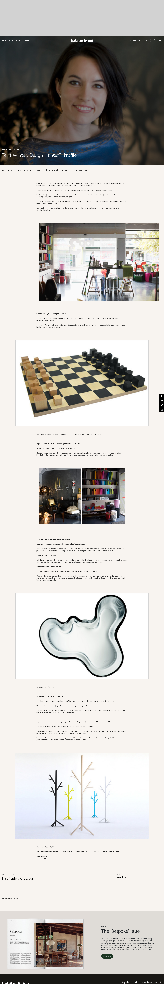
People (4, 149)
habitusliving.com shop (71, 851)
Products (19, 40)
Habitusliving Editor (15, 149)
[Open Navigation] (160, 40)
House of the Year (134, 40)
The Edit (27, 40)
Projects (4, 40)
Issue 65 (146, 40)
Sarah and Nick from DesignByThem (102, 738)
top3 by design (100, 190)
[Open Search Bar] (154, 40)
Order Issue (107, 956)
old (126, 877)
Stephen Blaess (79, 738)
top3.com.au (41, 858)
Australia (120, 877)
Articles (11, 40)
